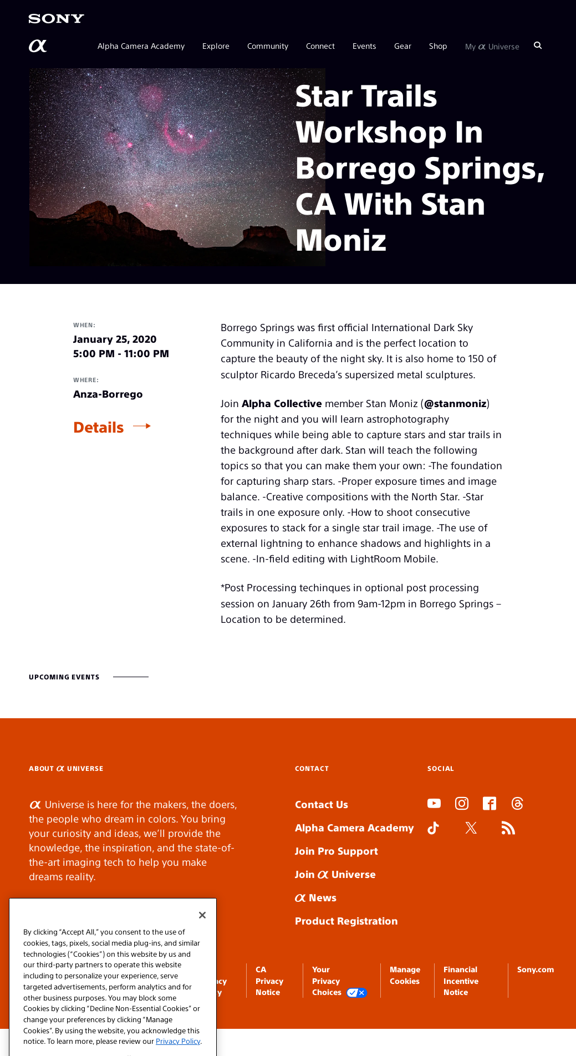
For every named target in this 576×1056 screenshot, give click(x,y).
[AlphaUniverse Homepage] (39, 46)
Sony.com (535, 969)
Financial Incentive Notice (461, 980)
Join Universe (335, 873)
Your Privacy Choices (340, 981)
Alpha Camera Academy (141, 45)
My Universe (492, 45)
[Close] (202, 942)
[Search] (537, 45)
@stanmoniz (455, 403)
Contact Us (321, 804)
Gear (402, 45)
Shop (438, 45)
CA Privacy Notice (269, 980)
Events (364, 45)
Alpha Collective (282, 403)
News (316, 897)
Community (267, 45)
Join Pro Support (336, 850)
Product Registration (346, 920)
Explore (216, 45)
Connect (320, 45)
